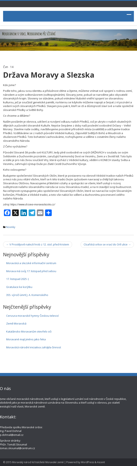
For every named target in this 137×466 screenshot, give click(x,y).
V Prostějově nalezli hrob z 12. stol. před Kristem (37, 244)
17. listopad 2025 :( (17, 279)
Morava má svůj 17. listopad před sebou (31, 271)
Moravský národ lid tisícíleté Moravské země (38, 462)
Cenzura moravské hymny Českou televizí (32, 316)
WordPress (87, 462)
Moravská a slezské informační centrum (31, 263)
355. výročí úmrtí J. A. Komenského (27, 295)
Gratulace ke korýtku (19, 287)
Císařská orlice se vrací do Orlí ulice (107, 244)
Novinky (10, 227)
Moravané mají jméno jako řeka (26, 339)
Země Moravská (16, 323)
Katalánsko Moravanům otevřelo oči (29, 331)
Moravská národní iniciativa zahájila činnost (33, 347)
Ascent (101, 462)
